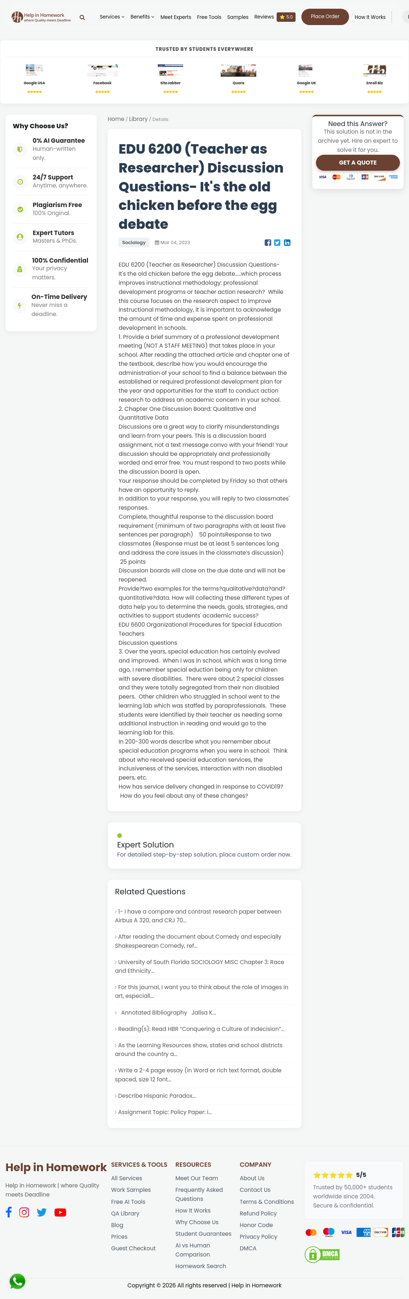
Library (138, 119)
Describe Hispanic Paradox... (157, 1099)
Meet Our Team (197, 1182)
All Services (127, 1182)
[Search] (80, 17)
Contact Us (255, 1194)
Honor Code (256, 1230)
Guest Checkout (133, 1254)
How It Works (368, 17)
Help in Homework (56, 1171)
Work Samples (131, 1194)
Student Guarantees (204, 1239)
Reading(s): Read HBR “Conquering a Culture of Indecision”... (202, 1031)
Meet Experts (174, 17)
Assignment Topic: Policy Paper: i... (165, 1116)
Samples (236, 17)
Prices (119, 1242)
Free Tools (208, 17)
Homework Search (201, 1271)
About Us (252, 1182)
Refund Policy (258, 1218)
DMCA (248, 1254)
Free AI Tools (128, 1206)
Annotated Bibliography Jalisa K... (167, 1015)
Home (116, 119)
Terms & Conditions (267, 1206)
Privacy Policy (258, 1242)
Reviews (273, 17)
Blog (117, 1230)
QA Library (125, 1218)
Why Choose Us (197, 1227)
